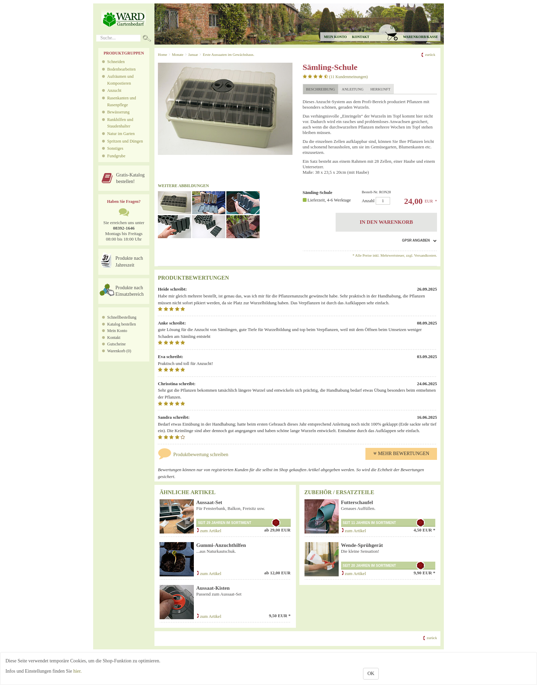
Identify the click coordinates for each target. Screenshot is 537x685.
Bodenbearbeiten (121, 69)
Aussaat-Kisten (213, 588)
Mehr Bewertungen (401, 453)
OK (370, 673)
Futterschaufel (357, 502)
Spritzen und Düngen (125, 141)
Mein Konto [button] (335, 37)
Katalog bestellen (121, 324)
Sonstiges (115, 148)
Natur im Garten (121, 133)
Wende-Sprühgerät (362, 545)
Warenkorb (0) (119, 350)
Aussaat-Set (209, 502)
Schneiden (116, 61)
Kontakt (360, 37)
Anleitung (353, 89)
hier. (77, 671)
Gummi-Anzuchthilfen (221, 545)
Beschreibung (320, 89)
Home (162, 54)
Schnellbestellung (121, 317)
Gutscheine (116, 344)
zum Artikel (208, 530)
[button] (409, 32)
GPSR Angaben (416, 240)
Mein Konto (117, 330)
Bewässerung (118, 112)
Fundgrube (116, 156)
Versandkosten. (425, 255)
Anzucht (114, 90)
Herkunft (380, 89)
